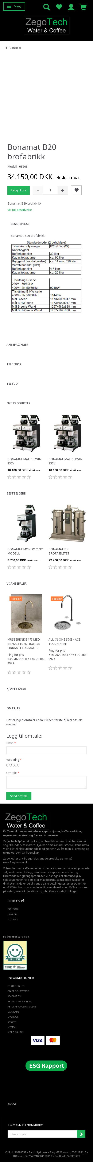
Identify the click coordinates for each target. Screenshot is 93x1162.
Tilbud (12, 384)
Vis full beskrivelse (19, 210)
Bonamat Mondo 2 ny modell (25, 551)
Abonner (81, 1134)
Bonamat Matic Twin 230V (24, 461)
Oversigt (13, 1016)
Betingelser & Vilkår (19, 1001)
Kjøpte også (16, 689)
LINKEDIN (13, 914)
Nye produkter (18, 403)
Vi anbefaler (17, 583)
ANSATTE (12, 1022)
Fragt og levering (18, 991)
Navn (9, 743)
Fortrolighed (16, 986)
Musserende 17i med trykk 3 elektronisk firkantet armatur (23, 643)
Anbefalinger (17, 345)
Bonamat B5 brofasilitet (59, 551)
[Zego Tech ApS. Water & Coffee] (47, 25)
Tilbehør (14, 364)
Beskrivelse (20, 224)
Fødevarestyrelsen (16, 936)
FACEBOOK (13, 909)
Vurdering (12, 760)
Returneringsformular (22, 1006)
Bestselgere (16, 493)
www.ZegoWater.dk (15, 862)
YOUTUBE (13, 919)
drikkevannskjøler (14, 883)
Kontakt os (14, 996)
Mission (12, 1027)
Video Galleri (15, 1032)
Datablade (13, 1011)
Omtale (11, 773)
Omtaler (13, 708)
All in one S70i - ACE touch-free (64, 641)
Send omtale (19, 796)
